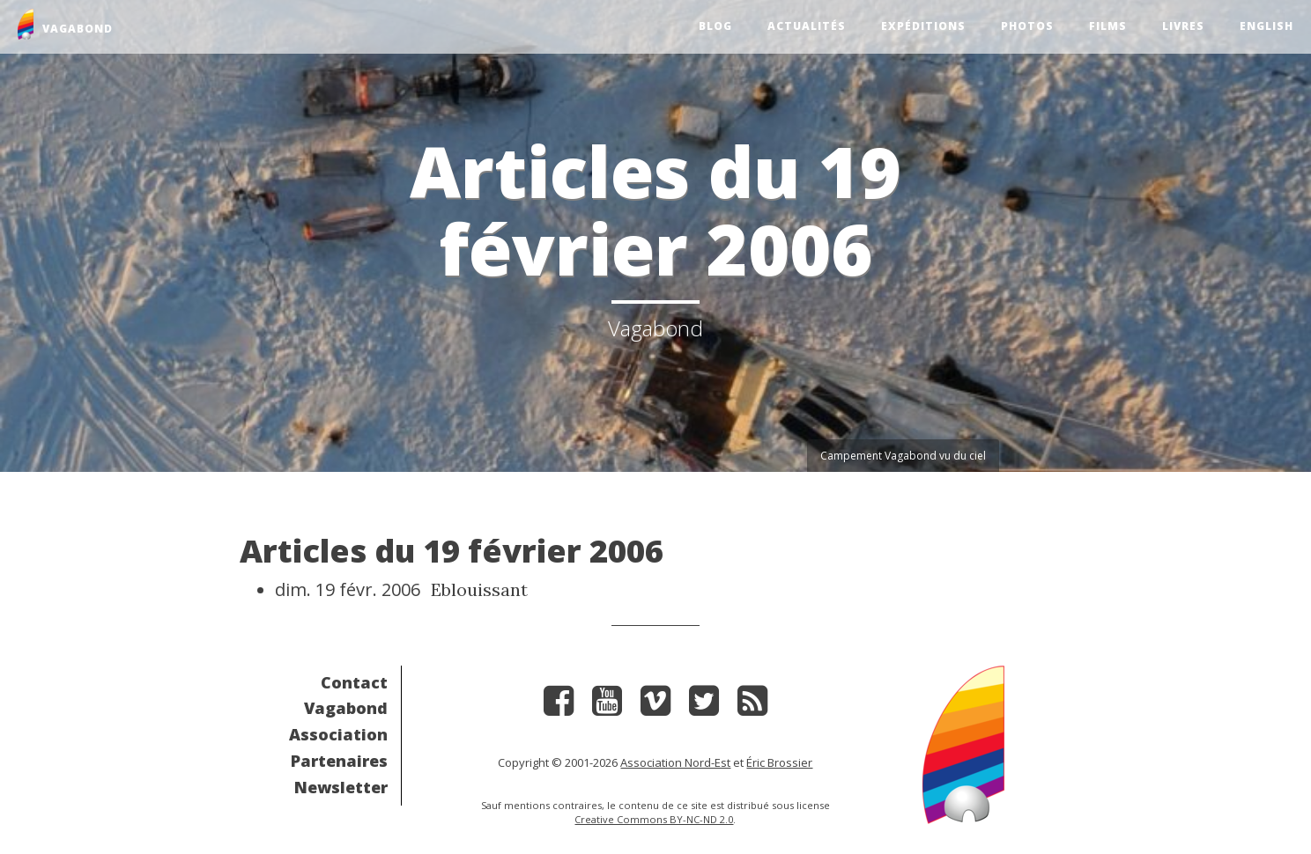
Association (338, 734)
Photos (1027, 25)
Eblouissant (479, 589)
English (1266, 25)
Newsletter (341, 787)
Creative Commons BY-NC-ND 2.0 (653, 819)
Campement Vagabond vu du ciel (903, 455)
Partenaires (339, 760)
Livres (1183, 25)
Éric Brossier (779, 762)
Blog (715, 25)
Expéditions (923, 25)
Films (1108, 25)
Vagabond (346, 707)
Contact (354, 682)
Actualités (806, 25)
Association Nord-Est (675, 762)
